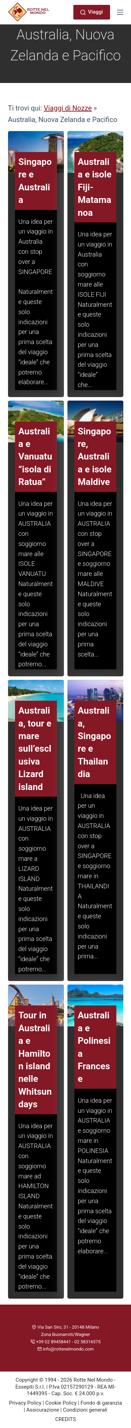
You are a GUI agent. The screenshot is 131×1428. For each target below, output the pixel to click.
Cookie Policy (61, 1403)
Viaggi (91, 12)
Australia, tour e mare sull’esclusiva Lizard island (35, 748)
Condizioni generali (85, 1410)
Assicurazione (42, 1410)
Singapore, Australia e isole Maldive (95, 456)
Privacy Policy (25, 1403)
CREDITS (65, 1419)
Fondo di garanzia (101, 1403)
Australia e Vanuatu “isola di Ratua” (35, 456)
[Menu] (120, 12)
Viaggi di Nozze (68, 108)
